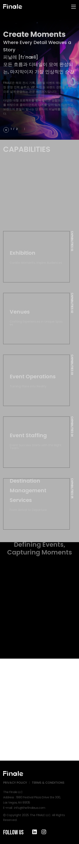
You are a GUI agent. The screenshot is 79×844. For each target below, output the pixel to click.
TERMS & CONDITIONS (48, 783)
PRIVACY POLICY (15, 783)
